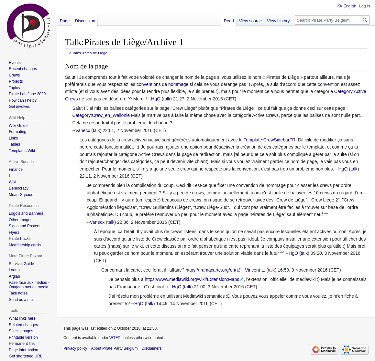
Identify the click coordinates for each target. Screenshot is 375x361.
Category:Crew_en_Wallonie (101, 115)
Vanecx (82, 130)
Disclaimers (151, 348)
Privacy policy (75, 348)
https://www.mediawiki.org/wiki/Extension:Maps (192, 279)
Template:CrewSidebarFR (269, 139)
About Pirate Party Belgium (114, 348)
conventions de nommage (162, 84)
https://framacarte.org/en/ (211, 270)
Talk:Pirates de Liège (89, 53)
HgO (155, 98)
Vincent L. (255, 270)
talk (166, 98)
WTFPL (115, 337)
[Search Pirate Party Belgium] (332, 20)
